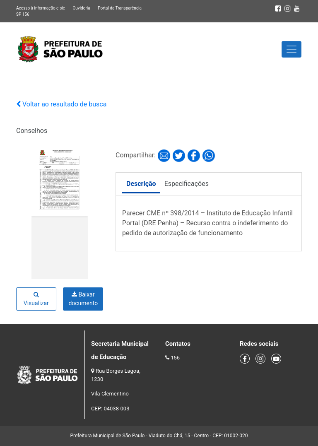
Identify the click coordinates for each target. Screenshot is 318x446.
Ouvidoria (81, 8)
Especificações (186, 184)
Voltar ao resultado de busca (61, 104)
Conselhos (31, 131)
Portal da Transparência (120, 8)
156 (175, 357)
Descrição (141, 184)
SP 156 (22, 14)
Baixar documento (83, 298)
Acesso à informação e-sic (40, 8)
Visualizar (36, 299)
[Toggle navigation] (291, 49)
